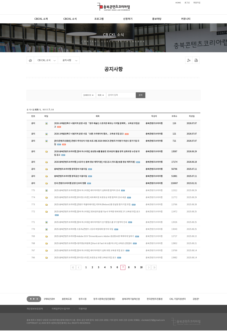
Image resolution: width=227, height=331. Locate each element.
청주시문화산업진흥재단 (114, 299)
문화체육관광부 (54, 299)
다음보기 (33, 298)
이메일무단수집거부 (62, 309)
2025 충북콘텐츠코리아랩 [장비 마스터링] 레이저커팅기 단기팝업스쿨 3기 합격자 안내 (91, 222)
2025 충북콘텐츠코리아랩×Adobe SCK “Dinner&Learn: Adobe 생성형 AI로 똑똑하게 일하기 (94, 236)
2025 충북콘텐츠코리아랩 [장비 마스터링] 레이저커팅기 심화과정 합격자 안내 (87, 190)
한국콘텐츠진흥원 (166, 299)
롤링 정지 (37, 298)
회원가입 (196, 3)
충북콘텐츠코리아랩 (98, 4)
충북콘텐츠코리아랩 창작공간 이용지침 (70, 176)
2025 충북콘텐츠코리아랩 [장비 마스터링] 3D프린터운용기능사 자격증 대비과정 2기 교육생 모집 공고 (97, 212)
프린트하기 (196, 60)
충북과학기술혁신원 (141, 299)
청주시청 (91, 299)
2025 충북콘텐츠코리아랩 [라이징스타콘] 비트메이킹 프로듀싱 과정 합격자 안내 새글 (90, 197)
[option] (55, 299)
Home (27, 58)
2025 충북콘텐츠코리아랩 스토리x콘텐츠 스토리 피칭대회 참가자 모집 (84, 229)
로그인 (187, 3)
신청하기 (127, 19)
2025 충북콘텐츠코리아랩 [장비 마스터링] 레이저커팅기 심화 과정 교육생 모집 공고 (89, 250)
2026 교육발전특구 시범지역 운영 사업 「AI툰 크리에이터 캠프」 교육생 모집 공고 (89, 134)
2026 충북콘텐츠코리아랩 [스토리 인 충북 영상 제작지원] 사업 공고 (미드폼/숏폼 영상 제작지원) (95, 162)
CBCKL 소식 (70, 19)
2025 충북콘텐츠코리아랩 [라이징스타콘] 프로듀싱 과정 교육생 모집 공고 (85, 258)
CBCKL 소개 (41, 19)
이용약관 (85, 309)
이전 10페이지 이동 (78, 267)
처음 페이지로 (73, 267)
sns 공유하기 (189, 60)
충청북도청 (74, 299)
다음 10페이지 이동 (148, 267)
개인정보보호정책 (35, 309)
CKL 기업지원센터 (190, 299)
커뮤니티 (185, 19)
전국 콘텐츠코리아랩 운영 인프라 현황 (70, 183)
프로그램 (99, 19)
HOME (178, 3)
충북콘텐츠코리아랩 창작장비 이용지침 (70, 169)
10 (141, 267)
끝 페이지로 (154, 267)
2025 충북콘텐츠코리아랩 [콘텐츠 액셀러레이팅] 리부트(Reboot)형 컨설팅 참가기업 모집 (92, 204)
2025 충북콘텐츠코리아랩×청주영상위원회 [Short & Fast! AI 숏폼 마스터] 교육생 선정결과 (93, 243)
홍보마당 (156, 19)
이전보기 (30, 298)
